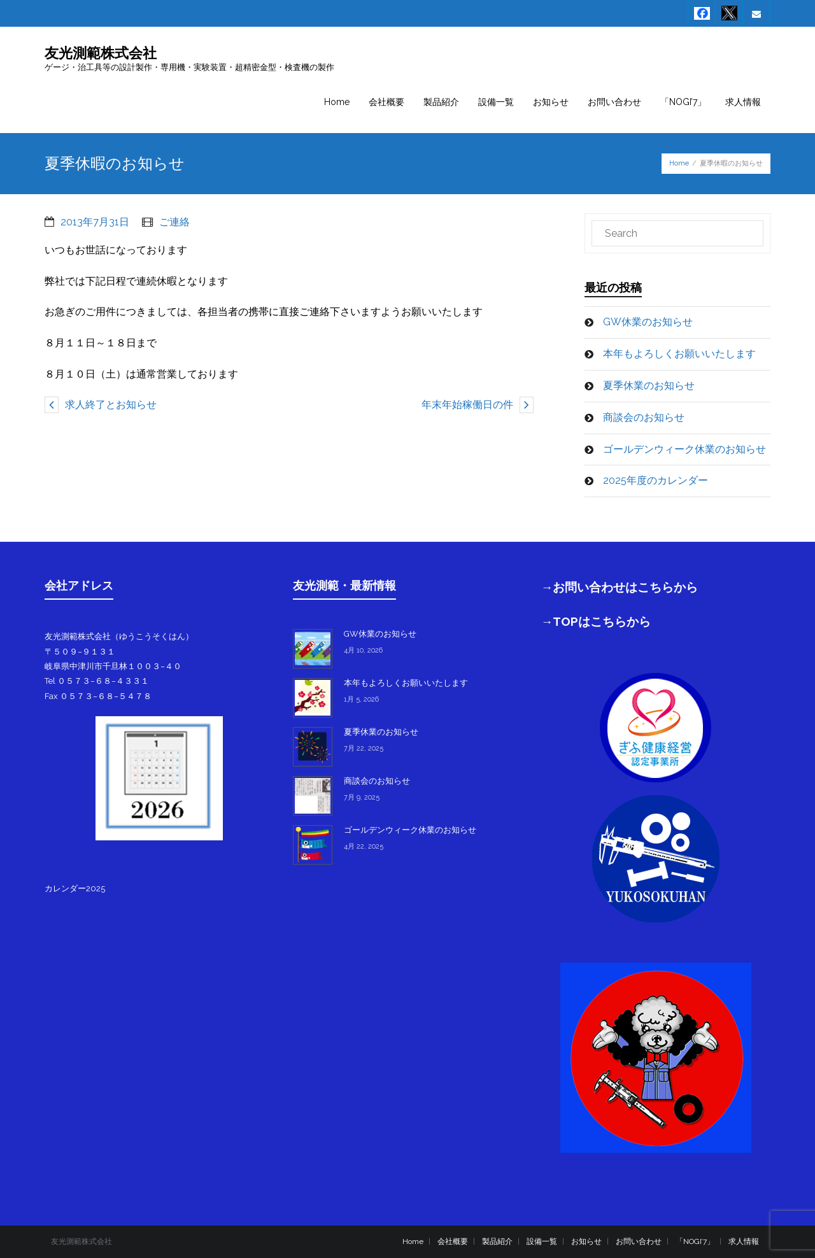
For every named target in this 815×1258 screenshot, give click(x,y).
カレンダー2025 (75, 888)
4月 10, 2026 (363, 650)
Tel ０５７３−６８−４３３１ (97, 681)
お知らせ (586, 1241)
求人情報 (743, 1241)
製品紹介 (497, 1241)
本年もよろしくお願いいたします (679, 354)
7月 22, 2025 (363, 748)
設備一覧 (542, 1241)
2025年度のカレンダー (655, 480)
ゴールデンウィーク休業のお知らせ (684, 449)
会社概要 (452, 1241)
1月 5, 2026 (361, 699)
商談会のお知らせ (643, 417)
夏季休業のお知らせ (649, 385)
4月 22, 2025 (363, 846)
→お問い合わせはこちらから (619, 587)
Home (679, 163)
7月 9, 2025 (361, 797)
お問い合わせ (639, 1241)
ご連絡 (174, 222)
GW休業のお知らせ (648, 322)
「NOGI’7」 (695, 1241)
